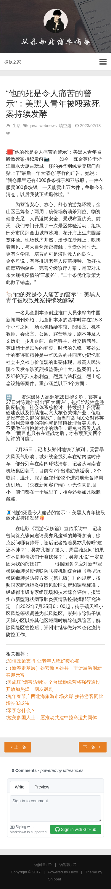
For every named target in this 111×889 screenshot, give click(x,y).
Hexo (73, 872)
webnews (48, 125)
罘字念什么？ (21, 710)
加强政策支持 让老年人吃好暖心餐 (43, 660)
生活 (16, 125)
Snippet (54, 879)
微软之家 (12, 62)
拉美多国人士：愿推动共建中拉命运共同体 (52, 717)
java (34, 125)
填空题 (65, 125)
